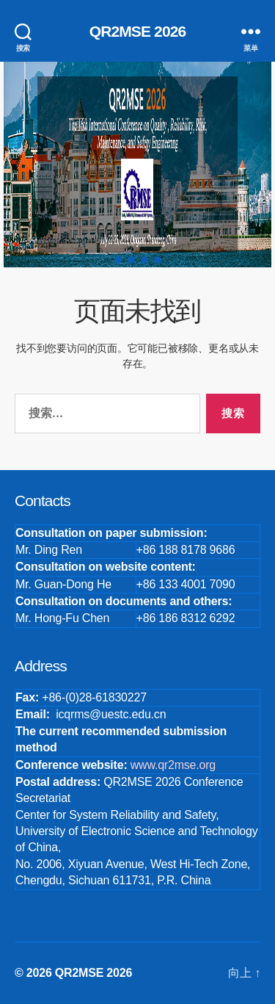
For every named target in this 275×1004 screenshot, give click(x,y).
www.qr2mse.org (173, 765)
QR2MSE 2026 (137, 31)
